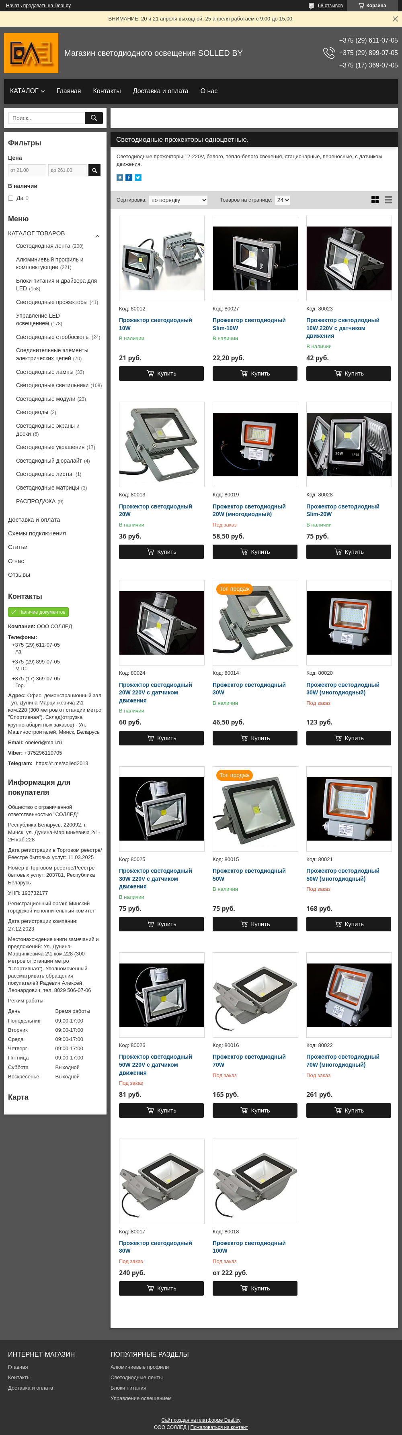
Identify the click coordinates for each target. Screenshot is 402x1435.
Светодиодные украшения (50, 447)
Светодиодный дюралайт (49, 460)
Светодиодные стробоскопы (53, 337)
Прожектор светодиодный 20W (155, 510)
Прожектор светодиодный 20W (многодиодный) (249, 510)
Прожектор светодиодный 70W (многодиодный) (342, 1060)
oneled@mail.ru (43, 742)
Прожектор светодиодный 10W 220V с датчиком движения (342, 328)
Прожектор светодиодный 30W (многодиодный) (342, 689)
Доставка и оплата (161, 91)
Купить (166, 373)
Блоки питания (128, 1388)
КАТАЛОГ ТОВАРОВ (36, 233)
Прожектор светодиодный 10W (155, 324)
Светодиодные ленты (137, 1377)
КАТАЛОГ (24, 91)
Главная (69, 91)
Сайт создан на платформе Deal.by (201, 1420)
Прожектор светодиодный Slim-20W (342, 510)
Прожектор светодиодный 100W (249, 1247)
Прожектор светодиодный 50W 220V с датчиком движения (155, 1064)
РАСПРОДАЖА (35, 501)
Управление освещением (141, 1398)
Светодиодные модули (46, 399)
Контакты (107, 91)
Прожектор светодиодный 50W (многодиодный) (342, 875)
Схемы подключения (37, 533)
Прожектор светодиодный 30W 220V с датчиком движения (155, 879)
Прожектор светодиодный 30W (249, 689)
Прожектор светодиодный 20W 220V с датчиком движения (155, 693)
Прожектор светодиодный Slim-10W (249, 324)
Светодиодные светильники (52, 385)
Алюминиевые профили (140, 1367)
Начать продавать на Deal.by (38, 5)
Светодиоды (32, 412)
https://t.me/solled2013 (62, 763)
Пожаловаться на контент (219, 1427)
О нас (209, 91)
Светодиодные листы (45, 474)
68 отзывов (330, 5)
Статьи (18, 546)
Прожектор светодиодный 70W (249, 1060)
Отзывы (19, 574)
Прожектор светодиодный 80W (155, 1247)
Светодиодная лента (43, 246)
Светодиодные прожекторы (52, 302)
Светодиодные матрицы (47, 487)
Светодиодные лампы (45, 372)
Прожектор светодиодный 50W (249, 875)
